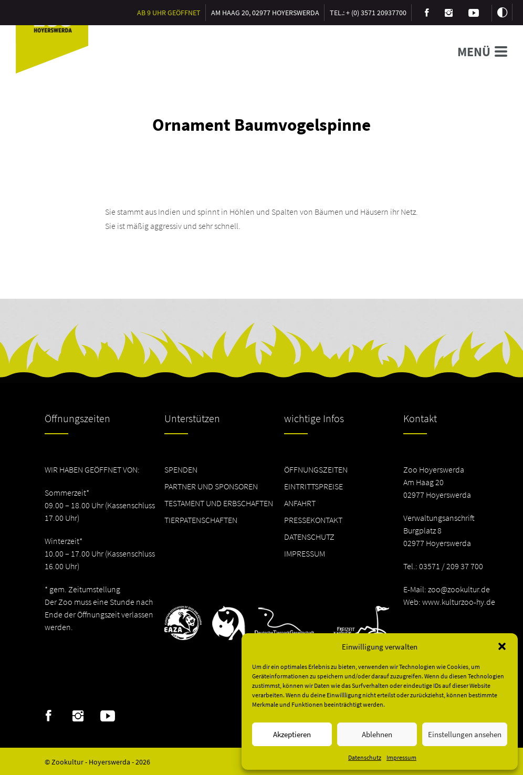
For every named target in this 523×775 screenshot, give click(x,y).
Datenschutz (364, 757)
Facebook (48, 716)
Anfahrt (300, 503)
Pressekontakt (313, 520)
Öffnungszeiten (316, 469)
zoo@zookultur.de (459, 589)
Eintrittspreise (313, 486)
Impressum (401, 757)
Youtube (107, 716)
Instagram (77, 716)
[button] (502, 646)
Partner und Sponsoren (211, 486)
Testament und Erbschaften (218, 503)
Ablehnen (377, 734)
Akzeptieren (292, 734)
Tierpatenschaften (200, 520)
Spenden (180, 469)
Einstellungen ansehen (464, 734)
